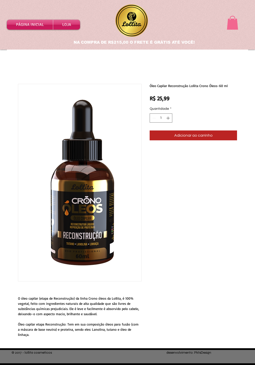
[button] (232, 23)
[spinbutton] (161, 118)
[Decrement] (153, 118)
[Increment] (168, 118)
